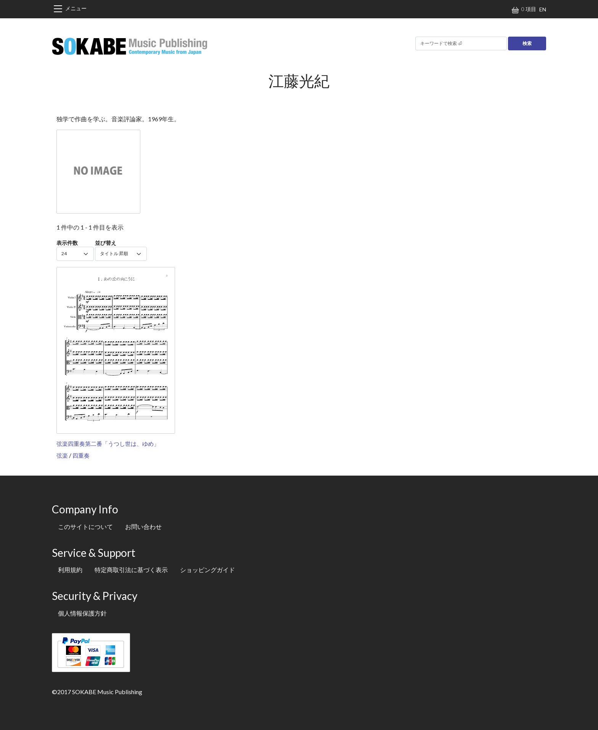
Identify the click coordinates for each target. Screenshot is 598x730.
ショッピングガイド (207, 569)
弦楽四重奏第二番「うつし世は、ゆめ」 (107, 443)
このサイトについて (85, 526)
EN (542, 9)
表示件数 (67, 243)
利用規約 (70, 569)
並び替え (105, 243)
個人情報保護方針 (82, 613)
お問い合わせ (143, 526)
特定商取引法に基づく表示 (131, 569)
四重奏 (81, 455)
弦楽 (62, 455)
